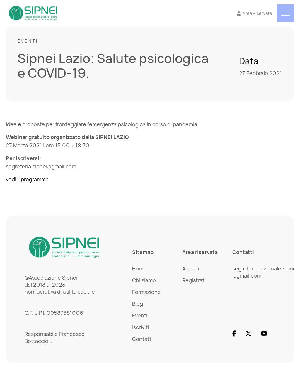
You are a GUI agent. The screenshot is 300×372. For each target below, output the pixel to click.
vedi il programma (27, 179)
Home (139, 268)
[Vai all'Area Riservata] (254, 13)
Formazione (146, 291)
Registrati (194, 280)
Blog (137, 303)
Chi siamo (144, 280)
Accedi (190, 268)
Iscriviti (140, 327)
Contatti (142, 338)
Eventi (28, 41)
